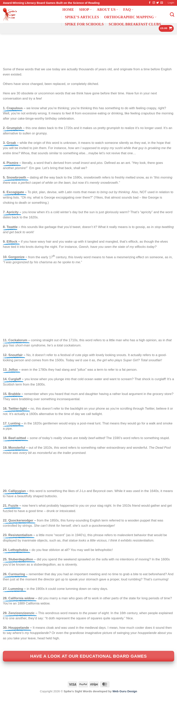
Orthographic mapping (130, 17)
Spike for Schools (84, 24)
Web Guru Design (124, 699)
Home (68, 10)
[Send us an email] (161, 2)
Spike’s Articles (82, 17)
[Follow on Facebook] (149, 2)
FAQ (128, 10)
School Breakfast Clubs (135, 24)
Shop (85, 10)
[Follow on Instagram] (154, 2)
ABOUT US (107, 10)
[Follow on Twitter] (157, 2)
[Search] (172, 14)
